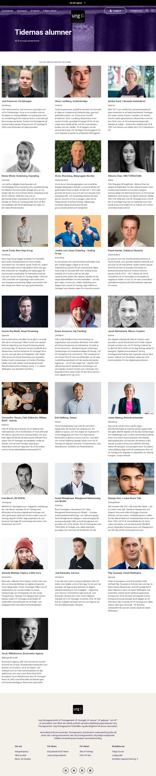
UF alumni (35, 10)
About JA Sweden (23, 759)
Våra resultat (20, 755)
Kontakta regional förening (124, 759)
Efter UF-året (85, 755)
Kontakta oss (136, 10)
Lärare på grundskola (56, 755)
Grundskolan (7, 10)
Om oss (18, 746)
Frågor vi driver (49, 10)
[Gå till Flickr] (90, 770)
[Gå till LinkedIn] (66, 770)
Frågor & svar (118, 751)
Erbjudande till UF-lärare (57, 751)
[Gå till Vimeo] (82, 770)
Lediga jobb (117, 755)
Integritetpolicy (21, 751)
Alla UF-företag (86, 751)
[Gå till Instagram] (74, 770)
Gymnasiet (22, 10)
